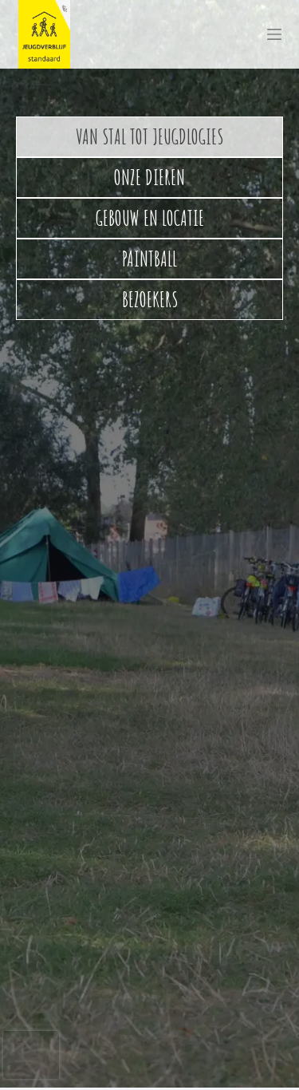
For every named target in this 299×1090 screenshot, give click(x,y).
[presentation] (31, 1055)
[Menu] (274, 34)
